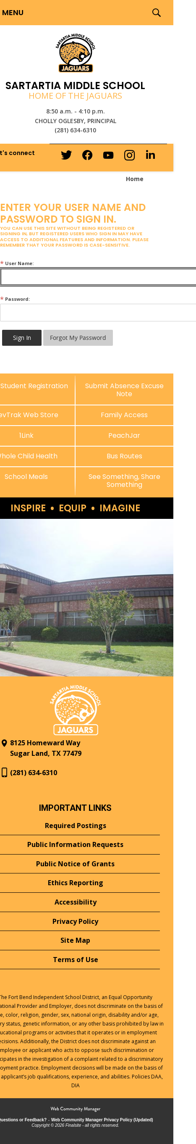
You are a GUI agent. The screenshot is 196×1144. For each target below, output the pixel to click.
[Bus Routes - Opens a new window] (125, 456)
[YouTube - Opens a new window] (108, 157)
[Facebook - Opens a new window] (87, 157)
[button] (156, 12)
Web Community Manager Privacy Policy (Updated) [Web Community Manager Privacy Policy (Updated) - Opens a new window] (102, 1120)
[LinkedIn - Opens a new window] (150, 157)
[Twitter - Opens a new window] (66, 157)
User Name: (17, 263)
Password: (15, 299)
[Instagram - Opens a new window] (129, 158)
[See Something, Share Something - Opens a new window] (125, 480)
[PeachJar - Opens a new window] (125, 435)
